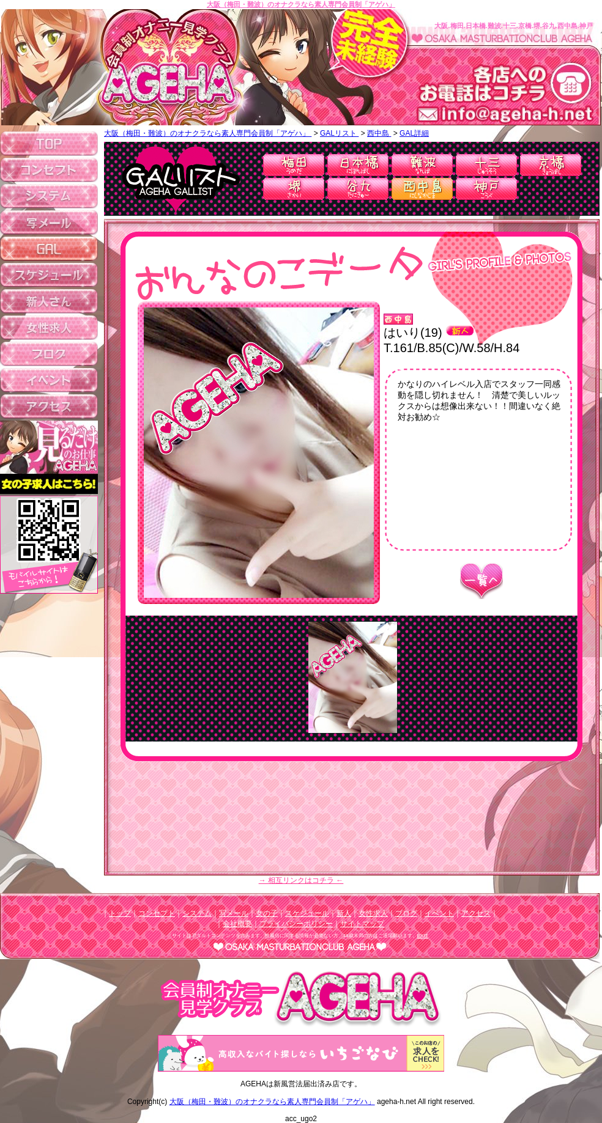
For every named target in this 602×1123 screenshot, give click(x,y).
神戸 (486, 189)
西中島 (422, 189)
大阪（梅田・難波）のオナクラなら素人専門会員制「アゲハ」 (301, 4)
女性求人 (373, 913)
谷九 (357, 189)
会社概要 (237, 923)
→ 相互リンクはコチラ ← (301, 880)
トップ (120, 913)
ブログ (406, 913)
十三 (486, 165)
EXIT (422, 935)
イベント (439, 913)
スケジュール (307, 913)
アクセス (476, 913)
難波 (422, 165)
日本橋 (357, 165)
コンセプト (156, 913)
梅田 (293, 165)
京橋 (550, 165)
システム (197, 913)
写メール (233, 913)
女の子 (267, 913)
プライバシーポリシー (296, 923)
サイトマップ (362, 923)
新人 (343, 913)
